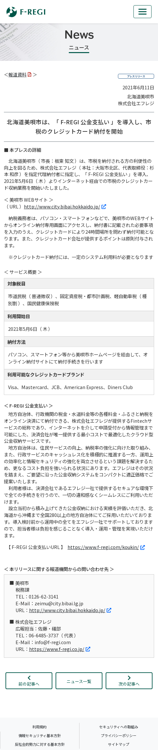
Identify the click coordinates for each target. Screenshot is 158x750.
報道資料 (19, 74)
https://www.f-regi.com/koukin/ (106, 546)
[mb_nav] (142, 11)
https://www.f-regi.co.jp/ (59, 648)
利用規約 (39, 726)
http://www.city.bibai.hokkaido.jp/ (65, 206)
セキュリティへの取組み (118, 726)
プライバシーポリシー (118, 735)
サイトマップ (118, 744)
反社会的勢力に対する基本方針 (40, 744)
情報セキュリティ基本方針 (39, 735)
